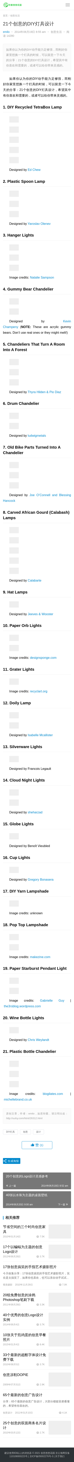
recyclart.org (38, 691)
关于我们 (60, 1456)
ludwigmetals (37, 435)
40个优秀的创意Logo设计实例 (23, 1317)
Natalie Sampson (42, 277)
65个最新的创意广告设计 (22, 1395)
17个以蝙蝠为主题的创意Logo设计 (22, 1249)
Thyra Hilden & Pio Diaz (44, 392)
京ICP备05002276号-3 (41, 1456)
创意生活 (56, 31)
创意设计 (7, 1412)
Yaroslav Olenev (39, 223)
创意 (25, 1131)
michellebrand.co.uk (18, 1099)
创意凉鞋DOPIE (15, 1375)
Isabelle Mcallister (40, 735)
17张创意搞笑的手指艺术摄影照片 (30, 1267)
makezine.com (40, 957)
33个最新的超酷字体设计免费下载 (24, 1357)
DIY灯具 (10, 1131)
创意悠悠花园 (48, 1453)
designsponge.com (43, 657)
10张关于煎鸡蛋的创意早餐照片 (24, 1337)
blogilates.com (53, 1093)
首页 (5, 15)
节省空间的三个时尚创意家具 (24, 1229)
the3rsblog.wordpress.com (22, 1006)
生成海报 (11, 1161)
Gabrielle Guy (52, 1000)
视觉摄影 (7, 1284)
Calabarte (34, 580)
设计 (38, 1131)
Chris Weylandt (38, 1040)
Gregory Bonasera (40, 879)
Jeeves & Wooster (40, 614)
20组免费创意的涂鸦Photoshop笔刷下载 (19, 1297)
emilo (6, 31)
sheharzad (35, 812)
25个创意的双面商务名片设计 (24, 1425)
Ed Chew (34, 169)
